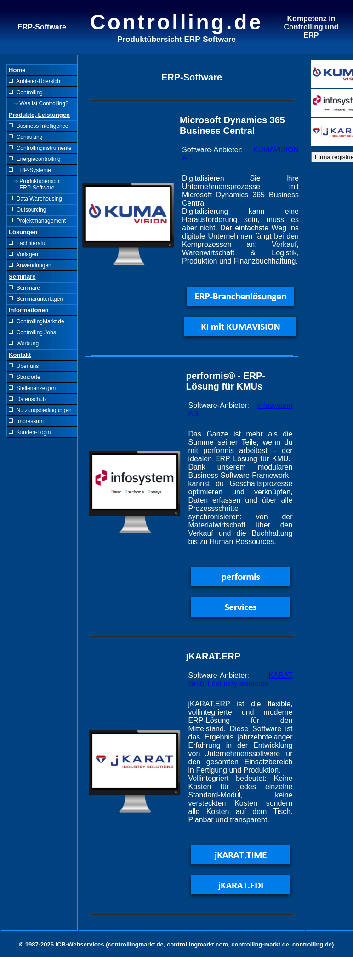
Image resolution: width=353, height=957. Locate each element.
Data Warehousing (35, 198)
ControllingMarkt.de (36, 321)
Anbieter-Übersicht (35, 81)
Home (17, 70)
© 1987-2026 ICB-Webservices (61, 944)
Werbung (24, 343)
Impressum (26, 421)
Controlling (26, 92)
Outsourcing (27, 209)
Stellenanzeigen (32, 388)
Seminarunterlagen (36, 299)
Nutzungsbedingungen (40, 410)
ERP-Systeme (30, 170)
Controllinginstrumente (40, 148)
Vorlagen (23, 254)
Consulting (25, 137)
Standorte (24, 377)
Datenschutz (28, 399)
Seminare (24, 288)
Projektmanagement (37, 221)
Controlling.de (176, 22)
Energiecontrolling (35, 159)
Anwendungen (30, 265)
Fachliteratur (28, 243)
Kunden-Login (30, 432)
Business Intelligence (38, 126)
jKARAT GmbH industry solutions (240, 679)
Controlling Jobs (32, 332)
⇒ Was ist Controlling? (38, 103)
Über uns (24, 366)
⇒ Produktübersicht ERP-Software (35, 184)
